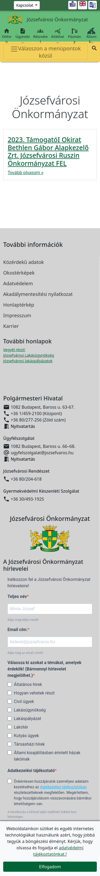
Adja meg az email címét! (25, 653)
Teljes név (17, 596)
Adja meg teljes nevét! (23, 620)
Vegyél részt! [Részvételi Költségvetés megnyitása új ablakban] (14, 349)
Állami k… (91, 36)
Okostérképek (19, 273)
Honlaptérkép (18, 305)
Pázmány (74, 36)
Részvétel (40, 36)
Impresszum (17, 315)
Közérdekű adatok (23, 262)
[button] (94, 48)
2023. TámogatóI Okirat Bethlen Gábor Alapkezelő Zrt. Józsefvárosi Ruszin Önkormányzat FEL (48, 151)
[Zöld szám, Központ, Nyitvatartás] (27, 5)
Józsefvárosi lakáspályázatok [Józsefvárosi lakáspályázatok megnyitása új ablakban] (28, 360)
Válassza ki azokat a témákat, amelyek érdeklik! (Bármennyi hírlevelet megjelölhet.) (44, 669)
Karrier (11, 326)
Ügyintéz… (22, 36)
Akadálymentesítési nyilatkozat (38, 294)
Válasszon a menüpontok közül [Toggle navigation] (45, 52)
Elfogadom (50, 867)
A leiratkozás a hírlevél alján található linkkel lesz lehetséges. (41, 814)
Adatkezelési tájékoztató (31, 770)
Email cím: (17, 629)
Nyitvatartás (23, 426)
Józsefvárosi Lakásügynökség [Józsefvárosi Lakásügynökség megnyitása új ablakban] (28, 355)
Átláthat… (57, 36)
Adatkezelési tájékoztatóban (63, 787)
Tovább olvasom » (25, 172)
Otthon (7, 36)
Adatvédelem (18, 283)
